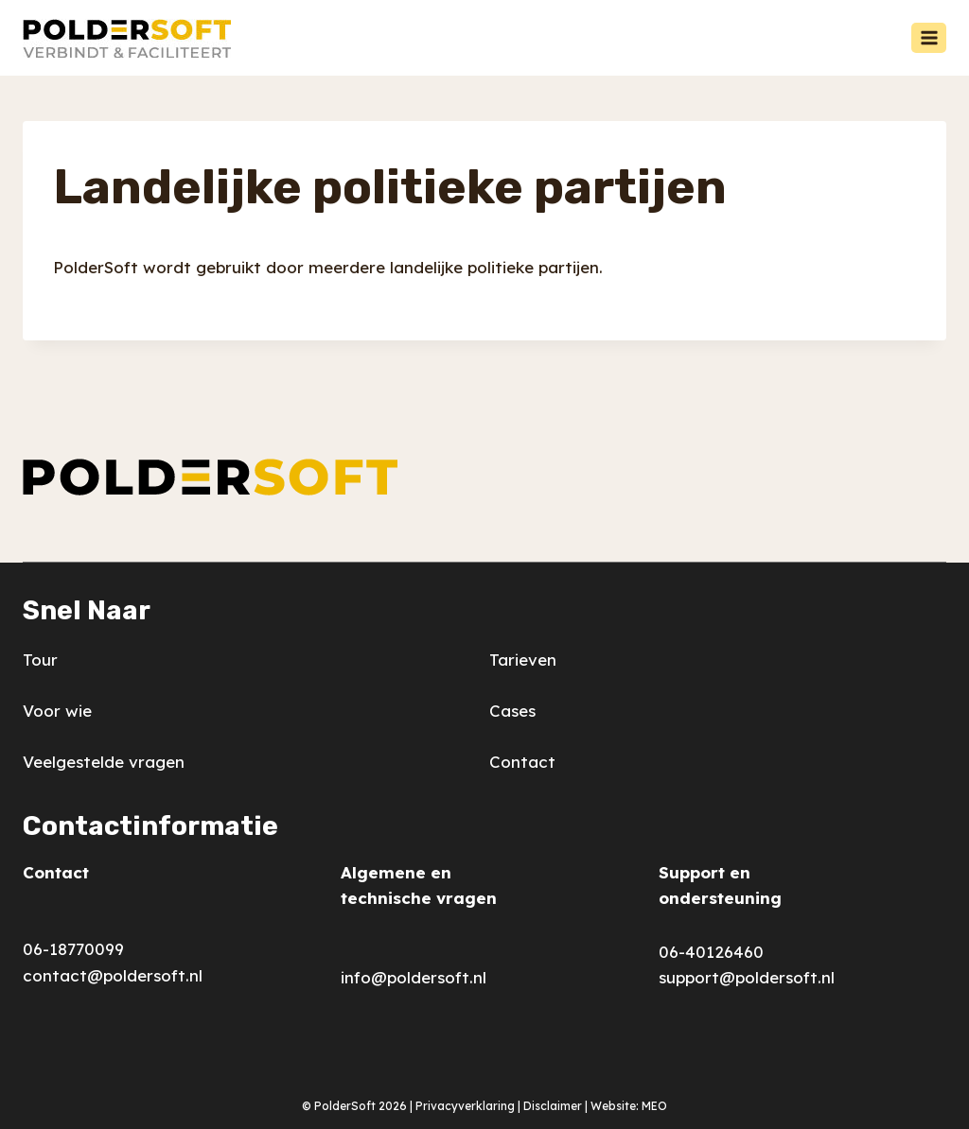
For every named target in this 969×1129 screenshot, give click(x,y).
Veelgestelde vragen (104, 762)
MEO (654, 1106)
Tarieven (522, 659)
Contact (522, 762)
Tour (40, 659)
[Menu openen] (928, 37)
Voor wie (57, 711)
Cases (512, 711)
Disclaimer (552, 1106)
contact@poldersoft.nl (113, 975)
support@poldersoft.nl (747, 977)
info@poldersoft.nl (413, 977)
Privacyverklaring (465, 1106)
